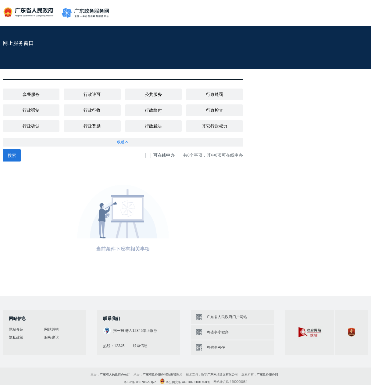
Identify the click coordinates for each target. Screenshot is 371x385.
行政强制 (31, 110)
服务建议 (51, 337)
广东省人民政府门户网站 (227, 317)
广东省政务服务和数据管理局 (162, 374)
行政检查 (214, 110)
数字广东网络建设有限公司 (219, 374)
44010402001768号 (196, 382)
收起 (123, 142)
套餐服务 (31, 94)
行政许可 (92, 94)
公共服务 (153, 94)
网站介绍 (16, 329)
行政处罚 (214, 94)
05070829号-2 (146, 382)
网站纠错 (51, 329)
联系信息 (140, 345)
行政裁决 (153, 126)
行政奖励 (92, 126)
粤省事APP (216, 347)
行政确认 (31, 126)
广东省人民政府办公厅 (115, 374)
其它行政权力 (214, 126)
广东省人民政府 (29, 12)
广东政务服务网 (85, 12)
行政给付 (153, 110)
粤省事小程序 (218, 332)
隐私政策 (16, 337)
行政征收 (92, 110)
